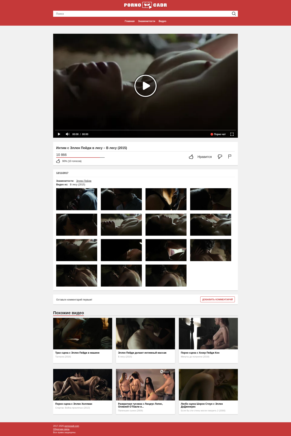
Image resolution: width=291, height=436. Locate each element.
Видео (162, 21)
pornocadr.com (71, 426)
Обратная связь (61, 429)
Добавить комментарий (217, 299)
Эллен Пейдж (83, 181)
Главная (130, 21)
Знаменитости (146, 21)
